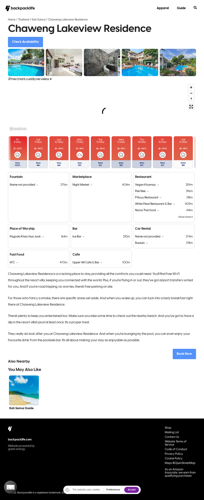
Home (12, 19)
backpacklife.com (20, 439)
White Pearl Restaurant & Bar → (155, 204)
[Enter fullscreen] (191, 107)
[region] (102, 107)
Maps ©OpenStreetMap (180, 463)
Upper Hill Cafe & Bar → (88, 262)
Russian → (141, 243)
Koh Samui (38, 19)
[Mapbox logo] (18, 128)
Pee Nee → (142, 191)
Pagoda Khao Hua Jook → (27, 236)
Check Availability (25, 42)
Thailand (23, 19)
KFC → (14, 262)
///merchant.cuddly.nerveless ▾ (30, 79)
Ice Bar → (79, 236)
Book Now (184, 354)
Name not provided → (24, 184)
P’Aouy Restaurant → (148, 197)
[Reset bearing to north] (191, 99)
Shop (168, 427)
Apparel (163, 8)
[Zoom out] (191, 93)
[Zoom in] (191, 87)
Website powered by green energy (21, 448)
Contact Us (172, 437)
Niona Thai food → (147, 210)
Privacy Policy (174, 454)
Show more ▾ (185, 217)
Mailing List (172, 432)
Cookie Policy (173, 458)
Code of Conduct (176, 449)
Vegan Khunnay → (147, 184)
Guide (181, 8)
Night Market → (83, 184)
